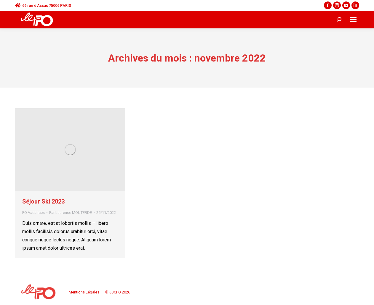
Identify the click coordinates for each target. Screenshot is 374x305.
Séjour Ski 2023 (43, 201)
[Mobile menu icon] (353, 19)
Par (70, 212)
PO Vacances (33, 212)
